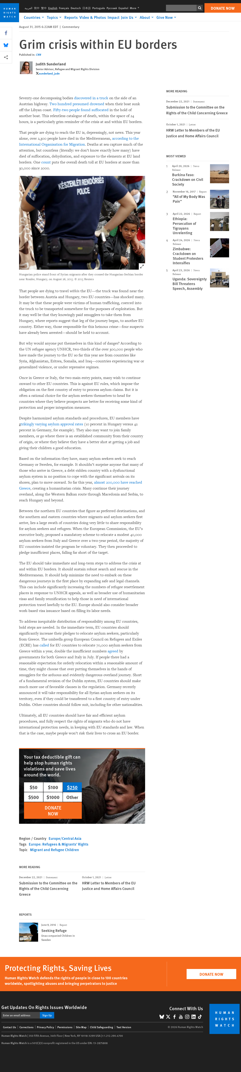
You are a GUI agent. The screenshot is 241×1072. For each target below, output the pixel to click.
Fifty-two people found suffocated (81, 110)
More (135, 8)
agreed (113, 651)
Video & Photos (92, 17)
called (44, 645)
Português (98, 8)
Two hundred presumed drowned (76, 104)
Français (64, 8)
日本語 (86, 8)
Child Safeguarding (101, 1027)
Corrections (26, 1027)
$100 (53, 787)
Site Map (81, 1027)
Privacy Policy (45, 1027)
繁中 (44, 8)
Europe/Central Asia (65, 838)
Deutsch (76, 8)
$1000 (53, 797)
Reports (71, 17)
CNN (38, 54)
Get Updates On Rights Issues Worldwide (44, 1007)
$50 (34, 787)
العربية (28, 8)
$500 (33, 797)
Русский (112, 8)
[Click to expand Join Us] (129, 17)
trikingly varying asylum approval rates (52, 424)
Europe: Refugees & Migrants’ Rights (58, 844)
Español (123, 8)
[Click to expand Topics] (55, 17)
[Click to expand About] (147, 17)
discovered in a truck (91, 98)
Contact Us (9, 1027)
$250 (72, 787)
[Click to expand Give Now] (166, 17)
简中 (37, 8)
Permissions (64, 1027)
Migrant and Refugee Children (54, 849)
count (46, 162)
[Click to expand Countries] (34, 17)
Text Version (124, 1027)
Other (72, 797)
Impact (114, 17)
